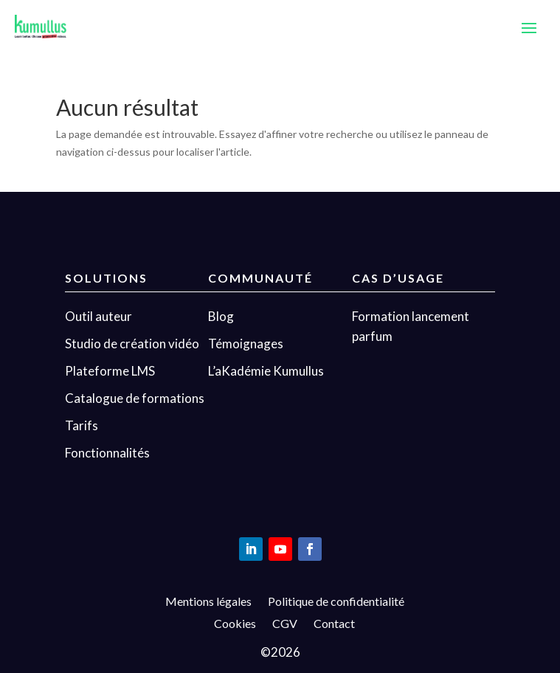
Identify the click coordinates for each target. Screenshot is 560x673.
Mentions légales (208, 602)
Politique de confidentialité (336, 602)
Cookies (235, 624)
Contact (334, 624)
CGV (284, 624)
